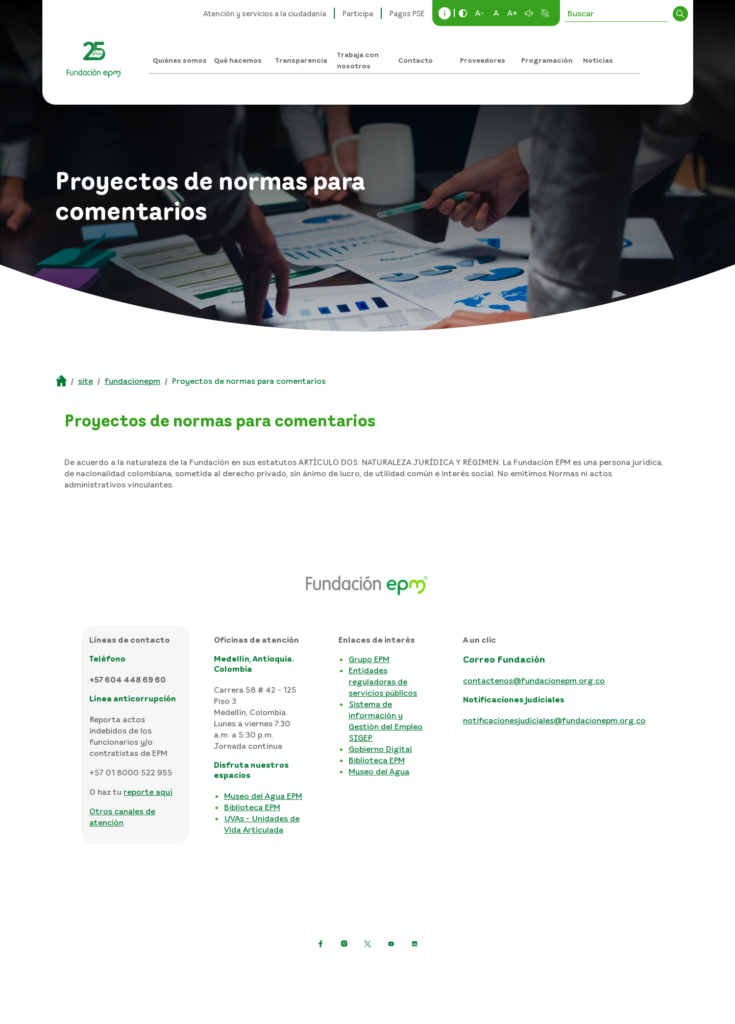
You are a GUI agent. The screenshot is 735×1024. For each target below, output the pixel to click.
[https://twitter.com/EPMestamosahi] (367, 944)
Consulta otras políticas (555, 969)
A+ (512, 13)
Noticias (598, 60)
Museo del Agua (379, 771)
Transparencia (301, 60)
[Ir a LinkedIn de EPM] (414, 944)
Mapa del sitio (471, 969)
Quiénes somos (180, 60)
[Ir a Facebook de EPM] (320, 944)
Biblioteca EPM (252, 807)
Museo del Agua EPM (263, 796)
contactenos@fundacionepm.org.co (534, 680)
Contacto (415, 60)
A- (479, 13)
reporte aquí (148, 792)
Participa (357, 13)
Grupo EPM (369, 659)
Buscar (680, 13)
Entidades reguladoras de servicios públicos (383, 681)
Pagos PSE (407, 13)
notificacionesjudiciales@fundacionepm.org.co (554, 720)
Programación (547, 60)
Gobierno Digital (380, 749)
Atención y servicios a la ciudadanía (265, 13)
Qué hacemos (238, 60)
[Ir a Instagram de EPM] (344, 944)
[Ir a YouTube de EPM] (391, 944)
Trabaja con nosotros (358, 60)
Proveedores (482, 60)
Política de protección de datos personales (216, 969)
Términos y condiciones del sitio (371, 969)
